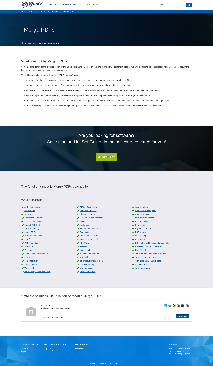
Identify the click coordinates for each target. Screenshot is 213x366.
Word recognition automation (37, 271)
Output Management (53, 317)
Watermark (29, 268)
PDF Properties (31, 243)
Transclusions (30, 264)
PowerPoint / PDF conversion (148, 246)
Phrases (83, 246)
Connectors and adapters (91, 218)
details (184, 316)
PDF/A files (29, 246)
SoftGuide (28, 11)
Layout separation (143, 228)
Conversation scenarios (145, 218)
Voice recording (87, 264)
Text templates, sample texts (148, 261)
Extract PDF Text (32, 225)
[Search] (189, 5)
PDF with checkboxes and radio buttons (153, 243)
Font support (85, 225)
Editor (82, 221)
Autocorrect (29, 211)
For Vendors (92, 4)
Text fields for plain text (145, 257)
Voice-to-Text (141, 264)
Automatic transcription (145, 211)
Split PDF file (141, 250)
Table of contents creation (36, 253)
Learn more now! (106, 157)
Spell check (85, 250)
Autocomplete (141, 207)
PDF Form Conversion (90, 239)
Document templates (33, 221)
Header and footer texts (90, 228)
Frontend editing (31, 228)
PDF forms (140, 239)
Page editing (85, 232)
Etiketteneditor (141, 221)
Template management (90, 253)
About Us (24, 349)
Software (52, 5)
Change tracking (87, 214)
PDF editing (140, 236)
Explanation (30, 43)
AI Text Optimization (89, 207)
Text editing (85, 257)
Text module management (91, 261)
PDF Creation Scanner (90, 236)
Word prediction (87, 268)
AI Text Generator (32, 207)
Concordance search (33, 218)
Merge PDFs (68, 11)
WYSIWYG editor (87, 271)
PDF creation (141, 232)
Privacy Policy (118, 363)
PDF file (28, 239)
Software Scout (70, 5)
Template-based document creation (151, 253)
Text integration (31, 261)
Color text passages (144, 214)
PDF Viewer (85, 243)
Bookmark (29, 214)
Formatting (140, 225)
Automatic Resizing (88, 211)
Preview (28, 250)
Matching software (50, 43)
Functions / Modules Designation (47, 11)
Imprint (23, 352)
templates (28, 257)
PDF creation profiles (33, 236)
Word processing (142, 268)
